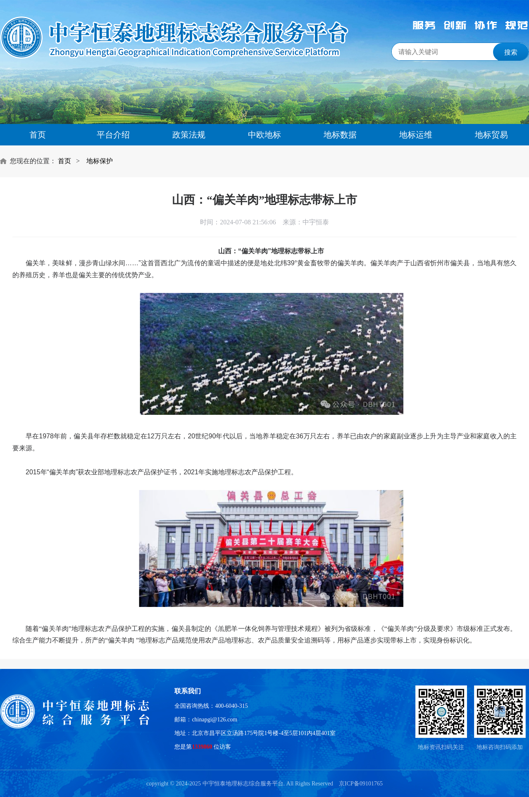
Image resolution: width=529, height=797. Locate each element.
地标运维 (415, 134)
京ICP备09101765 (361, 783)
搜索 (510, 52)
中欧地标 (264, 134)
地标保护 (99, 160)
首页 (37, 134)
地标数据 (340, 134)
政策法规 (188, 134)
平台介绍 (113, 134)
